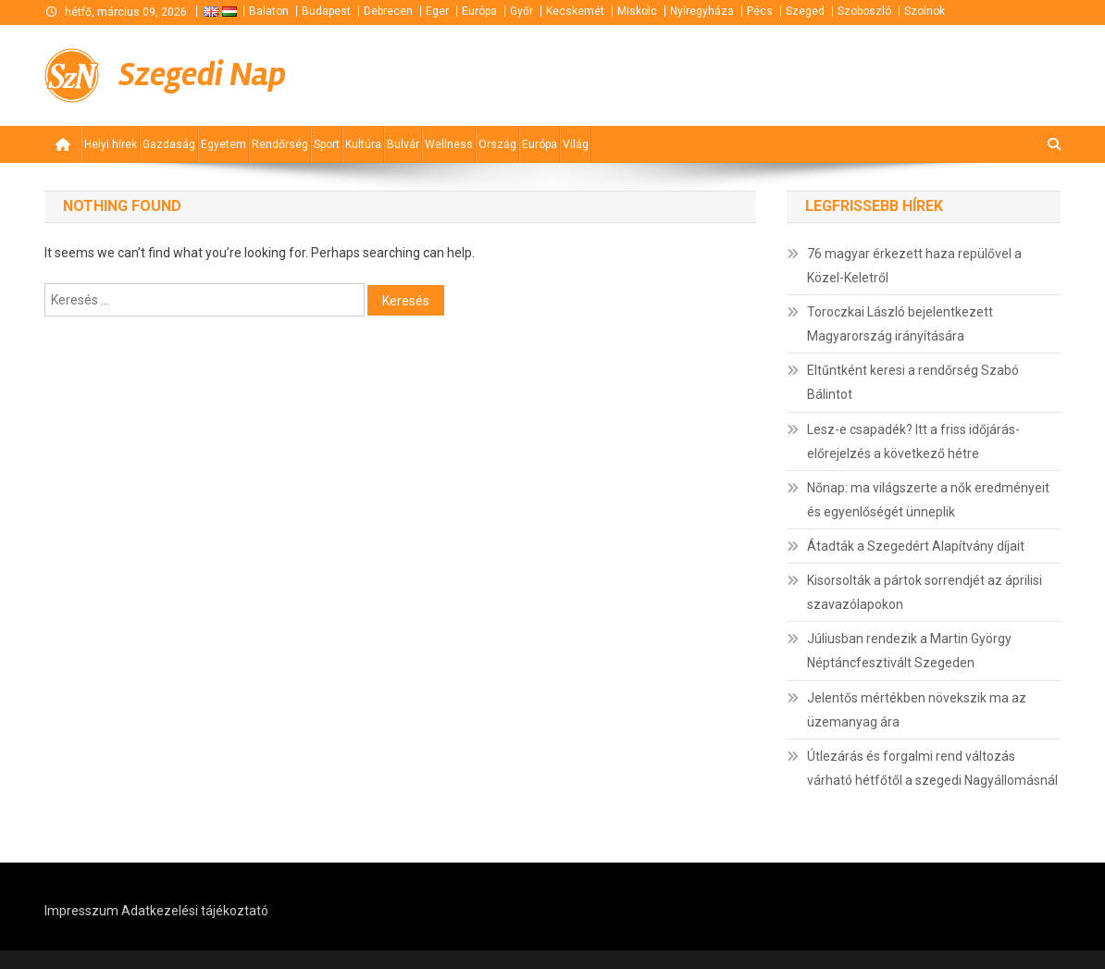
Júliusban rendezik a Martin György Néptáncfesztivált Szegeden (909, 650)
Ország (497, 144)
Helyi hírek (110, 144)
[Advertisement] (838, 74)
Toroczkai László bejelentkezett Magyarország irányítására (900, 323)
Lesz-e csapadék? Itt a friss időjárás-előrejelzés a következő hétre (913, 441)
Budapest (326, 11)
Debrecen (388, 11)
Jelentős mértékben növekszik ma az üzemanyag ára (916, 709)
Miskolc (637, 11)
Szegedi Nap (202, 75)
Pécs (760, 11)
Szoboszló (864, 11)
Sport (327, 144)
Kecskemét (575, 11)
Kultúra (363, 144)
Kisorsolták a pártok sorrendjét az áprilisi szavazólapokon (924, 592)
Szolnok (924, 11)
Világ (576, 144)
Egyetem (223, 144)
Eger (437, 11)
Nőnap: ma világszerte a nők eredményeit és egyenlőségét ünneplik (928, 499)
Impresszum (81, 910)
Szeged (805, 11)
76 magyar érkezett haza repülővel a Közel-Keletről (914, 265)
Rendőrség (280, 144)
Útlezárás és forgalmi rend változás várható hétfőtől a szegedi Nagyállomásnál (932, 768)
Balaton (269, 11)
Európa (479, 11)
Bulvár (403, 144)
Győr (521, 11)
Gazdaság (169, 144)
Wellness (449, 144)
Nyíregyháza (702, 11)
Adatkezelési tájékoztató (194, 910)
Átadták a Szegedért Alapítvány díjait (915, 546)
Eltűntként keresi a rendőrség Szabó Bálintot (913, 382)
